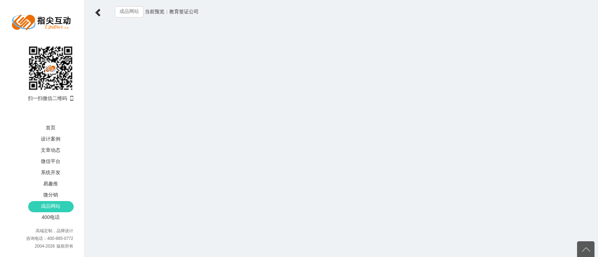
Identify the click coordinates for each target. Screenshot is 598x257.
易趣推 (50, 183)
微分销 (50, 195)
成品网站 (50, 206)
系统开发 (50, 172)
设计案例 (50, 139)
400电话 (50, 217)
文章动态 (50, 150)
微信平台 (50, 161)
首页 (51, 127)
